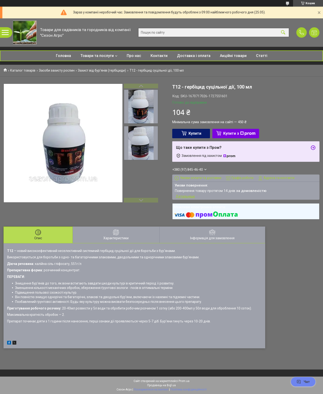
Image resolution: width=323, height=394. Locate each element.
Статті (261, 55)
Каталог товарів (22, 70)
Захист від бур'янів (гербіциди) (102, 70)
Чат (303, 382)
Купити (195, 133)
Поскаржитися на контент (151, 389)
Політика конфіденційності (189, 389)
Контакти (159, 55)
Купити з (239, 133)
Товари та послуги (97, 55)
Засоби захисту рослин (57, 70)
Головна (63, 55)
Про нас (134, 55)
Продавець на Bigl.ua (161, 385)
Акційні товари (233, 55)
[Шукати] (283, 32)
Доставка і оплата (193, 55)
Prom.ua (184, 381)
